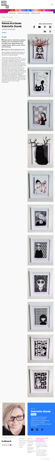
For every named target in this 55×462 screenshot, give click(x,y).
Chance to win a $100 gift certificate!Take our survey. (42, 439)
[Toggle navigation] (52, 4)
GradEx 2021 (12, 13)
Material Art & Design (23, 13)
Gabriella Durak (35, 13)
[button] (50, 27)
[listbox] (9, 17)
